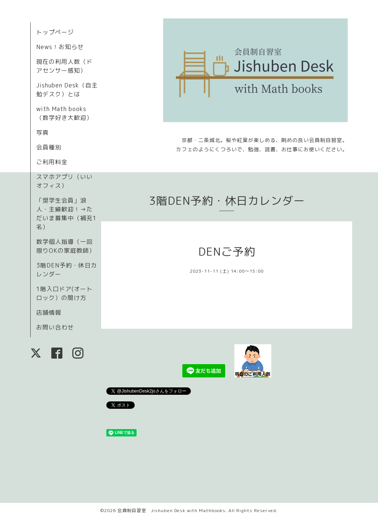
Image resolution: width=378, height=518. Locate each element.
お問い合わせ (55, 327)
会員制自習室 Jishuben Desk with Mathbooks (171, 510)
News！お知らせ (60, 47)
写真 (42, 132)
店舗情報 (48, 312)
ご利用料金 (52, 162)
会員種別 (48, 147)
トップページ (55, 32)
